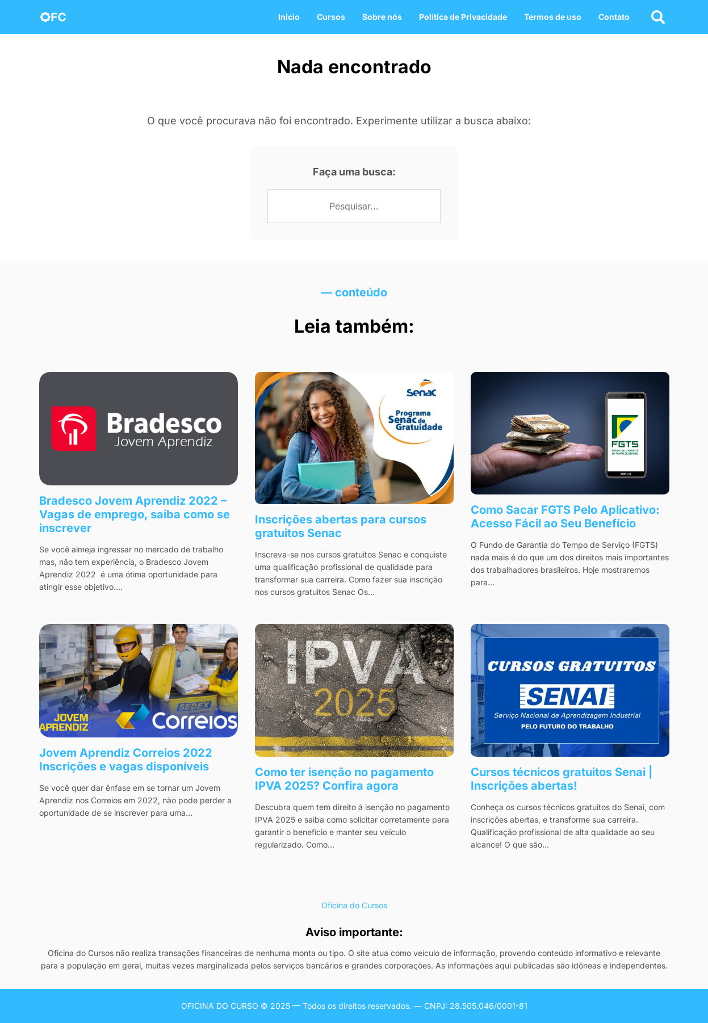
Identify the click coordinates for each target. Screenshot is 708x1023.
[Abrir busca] (658, 17)
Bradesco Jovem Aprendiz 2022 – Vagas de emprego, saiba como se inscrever (134, 514)
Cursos (331, 17)
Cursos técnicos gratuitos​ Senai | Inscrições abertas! (561, 779)
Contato (614, 17)
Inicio (289, 17)
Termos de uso (552, 17)
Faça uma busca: (354, 172)
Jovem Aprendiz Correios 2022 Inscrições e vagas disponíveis (125, 759)
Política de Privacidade (463, 17)
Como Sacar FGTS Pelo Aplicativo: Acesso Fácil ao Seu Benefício (565, 516)
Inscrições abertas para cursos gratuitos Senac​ (340, 526)
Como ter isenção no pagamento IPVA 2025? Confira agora (344, 779)
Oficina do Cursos (354, 905)
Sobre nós (382, 17)
